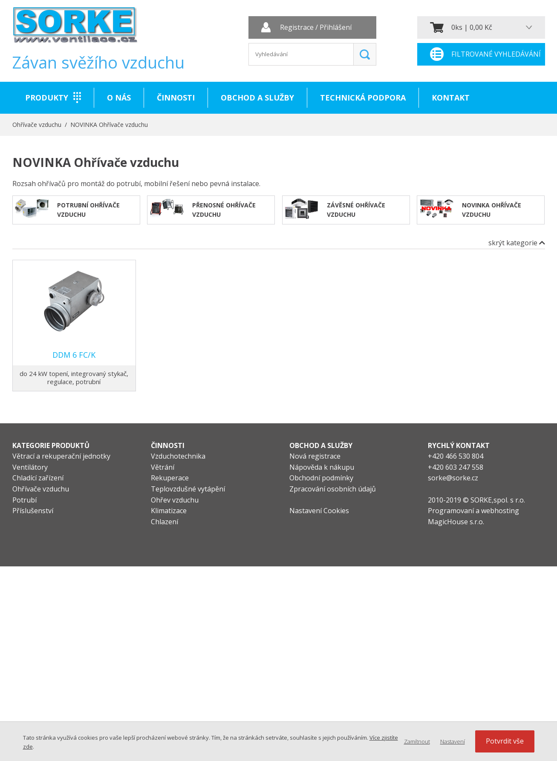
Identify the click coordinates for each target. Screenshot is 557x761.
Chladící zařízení (37, 477)
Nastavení (452, 741)
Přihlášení (336, 28)
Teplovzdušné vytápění (188, 489)
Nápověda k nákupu (321, 467)
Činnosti (176, 97)
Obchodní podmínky (321, 477)
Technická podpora (363, 97)
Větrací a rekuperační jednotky (61, 456)
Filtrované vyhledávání (496, 54)
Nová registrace (315, 456)
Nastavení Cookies (319, 510)
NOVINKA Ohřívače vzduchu (109, 125)
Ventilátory (30, 467)
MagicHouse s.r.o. (456, 521)
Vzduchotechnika (178, 456)
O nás (119, 97)
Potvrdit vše (505, 741)
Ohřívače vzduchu (36, 125)
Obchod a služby (257, 97)
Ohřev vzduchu (175, 500)
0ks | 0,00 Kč (471, 27)
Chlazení (164, 521)
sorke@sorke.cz (453, 477)
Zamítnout (417, 741)
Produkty (46, 97)
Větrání (162, 467)
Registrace (297, 28)
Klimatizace (169, 510)
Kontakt (451, 97)
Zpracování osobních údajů (332, 489)
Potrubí (24, 500)
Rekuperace (170, 477)
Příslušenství (32, 510)
